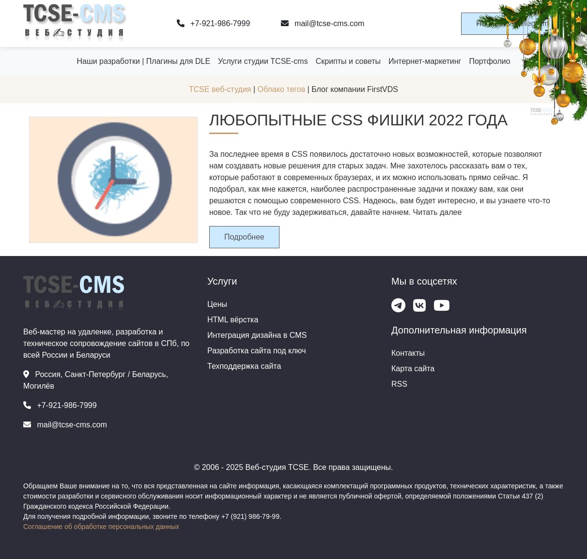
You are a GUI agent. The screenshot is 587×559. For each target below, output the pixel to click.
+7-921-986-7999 (213, 23)
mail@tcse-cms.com (323, 23)
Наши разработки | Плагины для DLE (143, 61)
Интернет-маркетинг (424, 61)
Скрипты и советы (348, 61)
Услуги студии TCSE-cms (263, 61)
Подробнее (244, 237)
